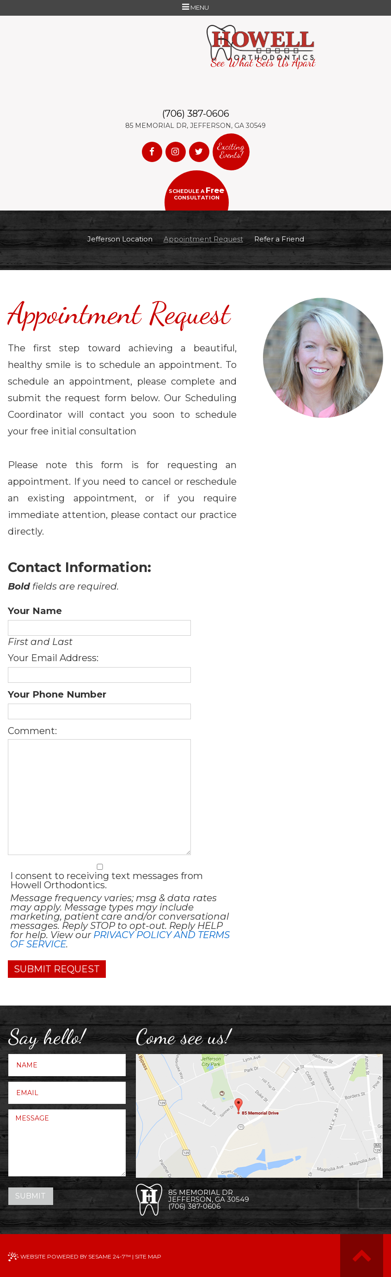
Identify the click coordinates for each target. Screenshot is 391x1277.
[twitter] (199, 152)
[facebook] (152, 152)
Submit (30, 1196)
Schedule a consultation (196, 193)
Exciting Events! (230, 150)
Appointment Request (203, 239)
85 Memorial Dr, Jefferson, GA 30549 (195, 125)
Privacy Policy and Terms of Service (120, 939)
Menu (195, 8)
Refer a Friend (279, 239)
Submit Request (57, 969)
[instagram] (175, 152)
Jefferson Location (120, 239)
